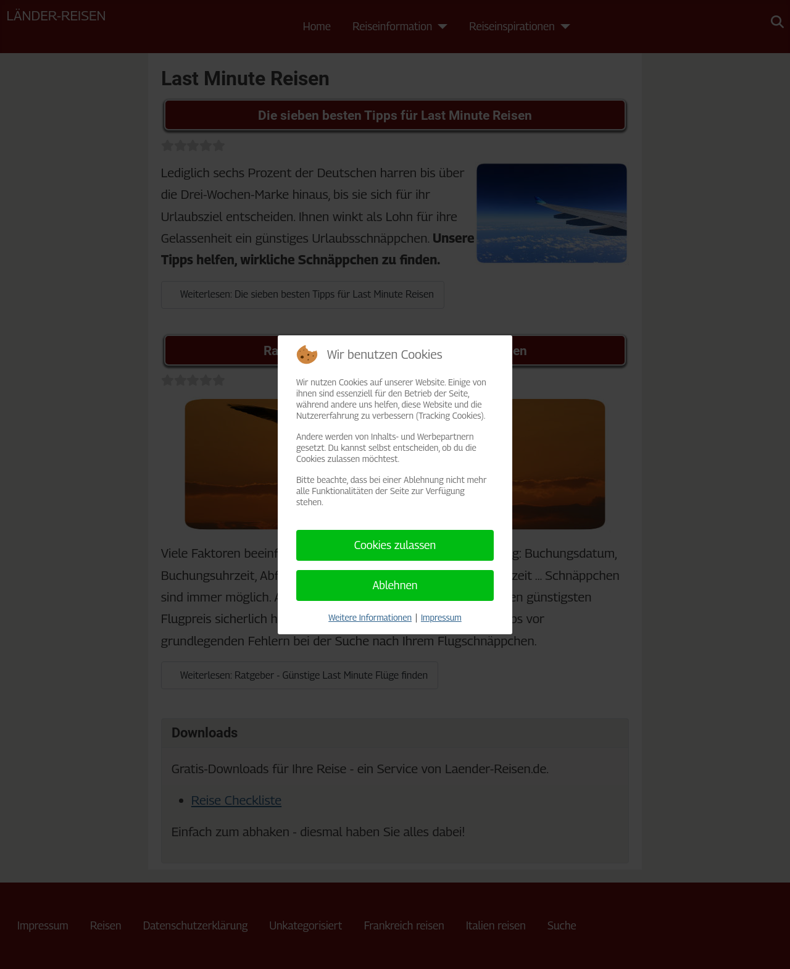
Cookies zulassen (395, 545)
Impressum (441, 617)
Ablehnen (394, 585)
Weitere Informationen (370, 617)
